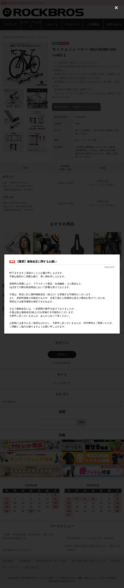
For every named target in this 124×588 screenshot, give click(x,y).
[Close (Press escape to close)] (116, 7)
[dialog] (62, 294)
